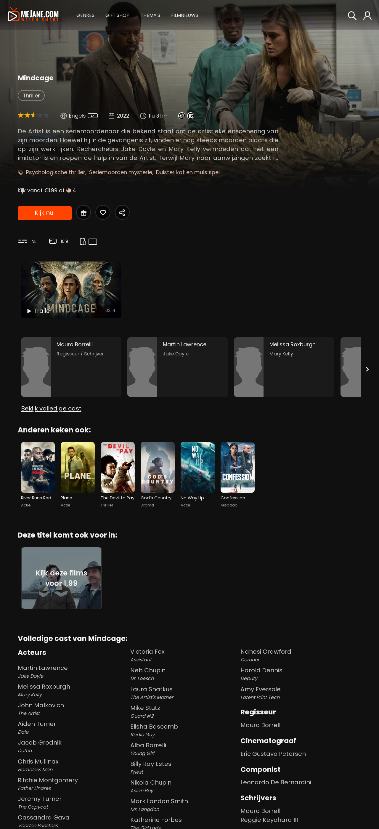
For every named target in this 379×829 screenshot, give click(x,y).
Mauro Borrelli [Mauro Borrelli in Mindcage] (261, 725)
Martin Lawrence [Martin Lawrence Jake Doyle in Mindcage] (73, 672)
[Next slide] (367, 369)
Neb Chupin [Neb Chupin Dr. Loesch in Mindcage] (184, 674)
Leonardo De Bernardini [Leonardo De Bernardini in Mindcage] (275, 782)
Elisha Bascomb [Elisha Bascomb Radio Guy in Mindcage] (184, 730)
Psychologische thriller (55, 172)
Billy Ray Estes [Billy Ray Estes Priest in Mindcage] (184, 768)
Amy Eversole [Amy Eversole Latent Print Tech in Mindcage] (300, 693)
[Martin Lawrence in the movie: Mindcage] (177, 367)
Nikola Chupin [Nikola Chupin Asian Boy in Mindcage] (184, 786)
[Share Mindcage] (122, 212)
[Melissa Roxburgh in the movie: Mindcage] (284, 367)
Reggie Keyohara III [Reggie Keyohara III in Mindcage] (269, 820)
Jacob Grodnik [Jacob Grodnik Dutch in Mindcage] (73, 746)
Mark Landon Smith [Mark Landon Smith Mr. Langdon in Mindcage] (184, 805)
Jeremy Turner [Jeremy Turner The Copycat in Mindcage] (73, 803)
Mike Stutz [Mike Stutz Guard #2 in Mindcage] (184, 712)
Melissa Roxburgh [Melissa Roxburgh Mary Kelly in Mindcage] (73, 690)
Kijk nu (44, 213)
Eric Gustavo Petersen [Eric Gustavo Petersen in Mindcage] (273, 754)
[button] (85, 14)
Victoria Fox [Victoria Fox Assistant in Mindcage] (184, 655)
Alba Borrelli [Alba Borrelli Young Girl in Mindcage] (184, 749)
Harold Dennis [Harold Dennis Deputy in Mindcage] (300, 674)
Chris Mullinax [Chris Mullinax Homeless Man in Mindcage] (73, 765)
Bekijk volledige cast (51, 408)
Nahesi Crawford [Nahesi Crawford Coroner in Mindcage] (300, 655)
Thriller (31, 95)
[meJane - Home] (33, 15)
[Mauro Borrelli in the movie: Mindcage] (71, 367)
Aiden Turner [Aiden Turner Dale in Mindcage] (73, 728)
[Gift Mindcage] (83, 212)
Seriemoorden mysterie (120, 172)
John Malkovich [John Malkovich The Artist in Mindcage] (73, 709)
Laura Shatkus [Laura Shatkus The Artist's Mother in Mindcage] (184, 693)
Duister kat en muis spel (188, 172)
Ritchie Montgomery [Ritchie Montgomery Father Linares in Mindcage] (73, 784)
